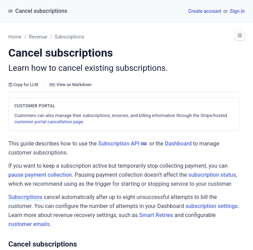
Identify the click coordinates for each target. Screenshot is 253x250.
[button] (80, 244)
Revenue (38, 37)
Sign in (237, 11)
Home (14, 37)
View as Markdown (70, 85)
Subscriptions (25, 197)
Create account (204, 11)
